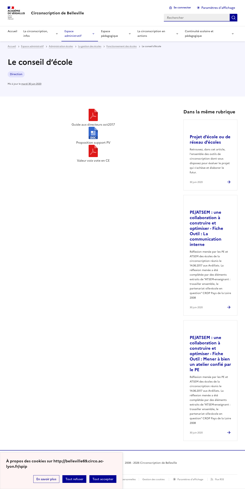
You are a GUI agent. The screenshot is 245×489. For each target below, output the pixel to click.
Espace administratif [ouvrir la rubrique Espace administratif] (32, 46)
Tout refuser (74, 479)
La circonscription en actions (151, 33)
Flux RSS (219, 479)
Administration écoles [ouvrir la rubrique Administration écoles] (61, 46)
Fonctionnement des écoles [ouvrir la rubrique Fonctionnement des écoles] (121, 46)
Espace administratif (73, 33)
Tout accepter (102, 479)
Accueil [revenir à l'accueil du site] (12, 46)
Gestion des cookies (153, 479)
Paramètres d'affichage (190, 479)
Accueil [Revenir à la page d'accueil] (12, 31)
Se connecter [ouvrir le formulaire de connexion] (182, 8)
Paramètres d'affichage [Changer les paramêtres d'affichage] (218, 7)
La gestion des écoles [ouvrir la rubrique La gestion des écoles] (89, 46)
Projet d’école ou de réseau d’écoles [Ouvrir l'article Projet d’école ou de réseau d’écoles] (210, 139)
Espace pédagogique (109, 33)
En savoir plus (46, 479)
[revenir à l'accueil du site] (57, 13)
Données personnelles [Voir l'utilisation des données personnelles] (124, 479)
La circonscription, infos (35, 33)
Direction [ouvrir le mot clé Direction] (16, 74)
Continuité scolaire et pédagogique (199, 33)
